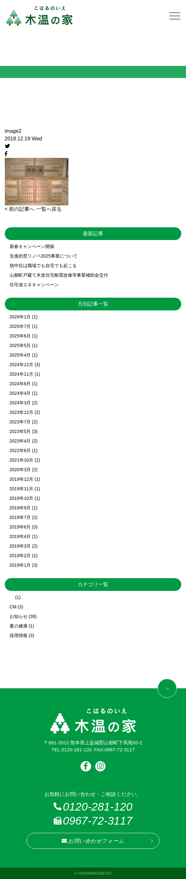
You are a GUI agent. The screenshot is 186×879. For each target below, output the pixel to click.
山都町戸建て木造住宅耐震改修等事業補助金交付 (59, 275)
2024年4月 (20, 393)
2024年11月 (22, 374)
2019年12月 (22, 479)
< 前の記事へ (20, 209)
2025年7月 (20, 326)
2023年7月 (20, 421)
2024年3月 (20, 402)
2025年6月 (20, 335)
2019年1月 (20, 565)
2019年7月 (20, 517)
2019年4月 (20, 536)
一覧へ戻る (49, 209)
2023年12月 (22, 412)
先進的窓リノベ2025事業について (44, 256)
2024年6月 (20, 383)
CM (13, 606)
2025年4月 (20, 355)
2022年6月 (20, 450)
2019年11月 (22, 488)
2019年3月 (20, 546)
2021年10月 (22, 460)
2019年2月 (20, 555)
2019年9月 (20, 507)
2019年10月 (22, 498)
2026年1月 (20, 316)
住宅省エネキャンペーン (34, 284)
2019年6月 (20, 526)
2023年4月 (20, 440)
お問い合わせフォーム (93, 841)
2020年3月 (20, 469)
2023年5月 (20, 431)
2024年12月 (22, 364)
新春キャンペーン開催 (32, 246)
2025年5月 (20, 345)
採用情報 (18, 635)
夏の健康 (18, 625)
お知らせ (18, 616)
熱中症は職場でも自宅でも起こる (43, 265)
